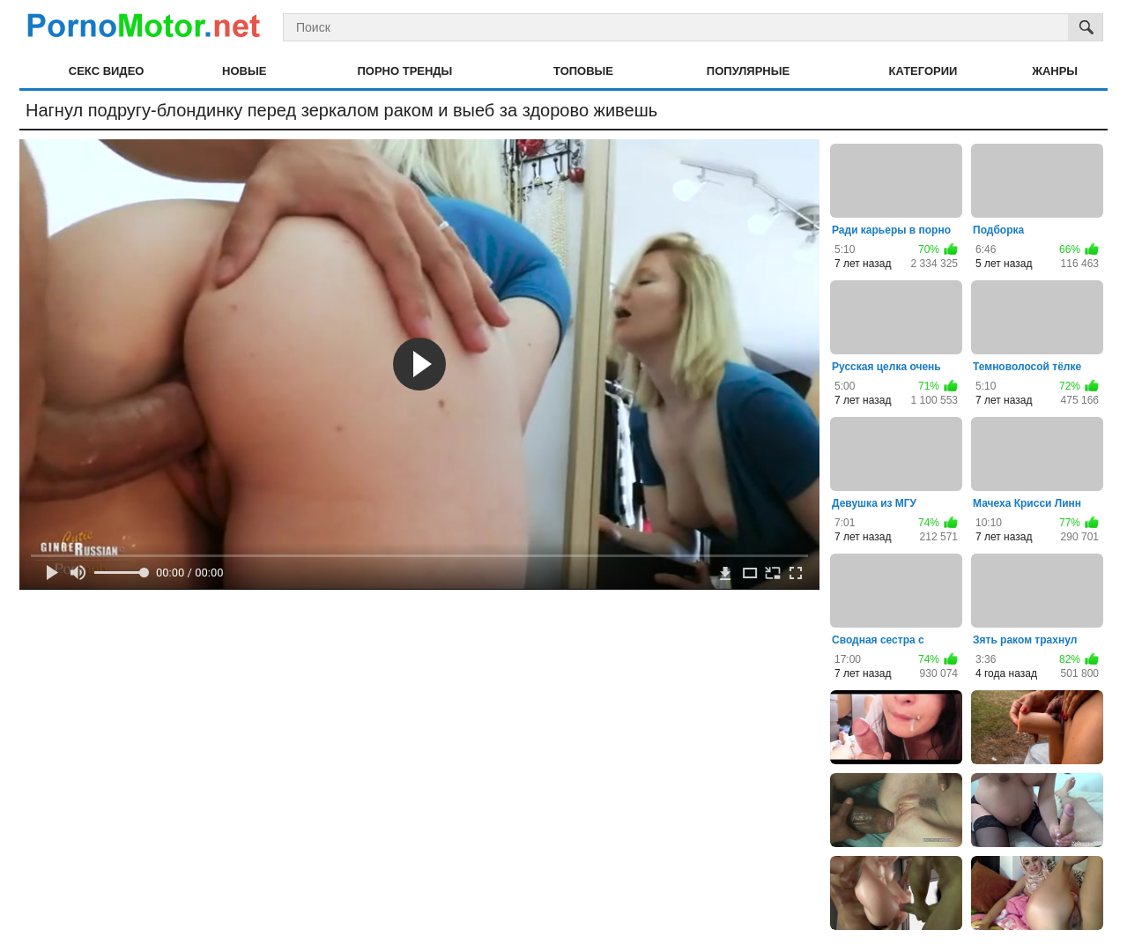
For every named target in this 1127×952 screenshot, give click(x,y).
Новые (244, 71)
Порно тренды (404, 71)
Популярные (748, 71)
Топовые (583, 71)
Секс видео (107, 71)
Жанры (1055, 71)
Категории (923, 71)
